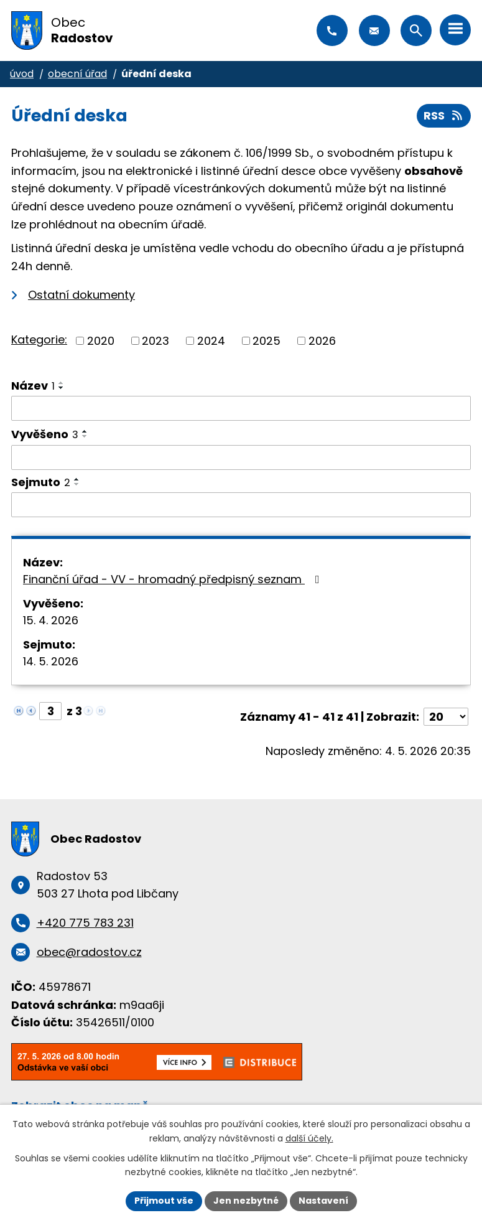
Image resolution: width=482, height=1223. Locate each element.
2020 (100, 341)
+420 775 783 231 (332, 30)
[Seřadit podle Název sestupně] (61, 387)
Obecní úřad (77, 74)
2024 (211, 341)
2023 (155, 341)
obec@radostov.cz (374, 30)
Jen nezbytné (246, 1200)
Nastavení (323, 1200)
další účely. (309, 1138)
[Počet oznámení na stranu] (446, 717)
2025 (266, 341)
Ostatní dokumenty (81, 294)
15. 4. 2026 (50, 620)
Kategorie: (39, 339)
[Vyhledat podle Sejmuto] (241, 504)
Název (33, 385)
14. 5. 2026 (50, 661)
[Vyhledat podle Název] (241, 408)
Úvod (22, 74)
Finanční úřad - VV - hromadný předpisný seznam (174, 579)
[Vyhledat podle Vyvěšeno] (241, 457)
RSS (444, 115)
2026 (322, 341)
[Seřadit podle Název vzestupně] (61, 382)
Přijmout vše (163, 1200)
